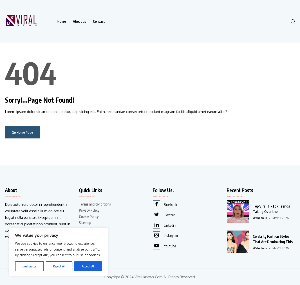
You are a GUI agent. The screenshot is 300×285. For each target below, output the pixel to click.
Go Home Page (22, 132)
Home (61, 21)
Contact (99, 21)
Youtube (164, 245)
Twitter (164, 214)
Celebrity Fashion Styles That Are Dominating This (273, 239)
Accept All (88, 266)
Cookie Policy (89, 216)
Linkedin (164, 225)
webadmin (260, 218)
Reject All (59, 266)
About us (79, 21)
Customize (29, 266)
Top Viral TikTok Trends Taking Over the (271, 209)
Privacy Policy (89, 210)
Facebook (165, 204)
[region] (58, 252)
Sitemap (85, 222)
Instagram (165, 235)
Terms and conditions (95, 204)
